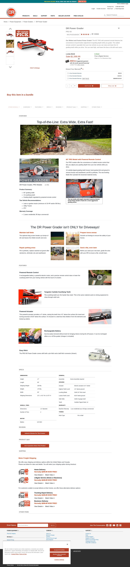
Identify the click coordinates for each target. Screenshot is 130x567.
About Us (48, 533)
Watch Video (49, 475)
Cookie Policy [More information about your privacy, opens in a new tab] (15, 554)
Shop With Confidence (91, 542)
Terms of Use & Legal (51, 538)
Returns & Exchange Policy (92, 539)
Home (5, 22)
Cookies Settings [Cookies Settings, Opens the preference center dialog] (59, 559)
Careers (48, 536)
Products (25, 16)
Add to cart (89, 86)
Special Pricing (10, 539)
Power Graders (28, 22)
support (44, 16)
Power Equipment (15, 22)
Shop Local (112, 86)
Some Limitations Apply (122, 3)
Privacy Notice (10, 565)
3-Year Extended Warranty (75, 78)
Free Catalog (78, 16)
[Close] (67, 544)
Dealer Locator (64, 16)
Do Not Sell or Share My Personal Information (28, 565)
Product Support (89, 536)
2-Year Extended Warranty (75, 76)
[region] (37, 552)
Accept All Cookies (59, 550)
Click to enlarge (35, 68)
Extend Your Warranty (74, 69)
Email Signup (11, 525)
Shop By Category (11, 533)
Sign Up (53, 525)
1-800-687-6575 (119, 6)
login (93, 8)
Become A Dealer (50, 535)
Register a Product (90, 538)
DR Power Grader (41, 22)
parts (53, 16)
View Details (38, 475)
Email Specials (119, 8)
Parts (87, 535)
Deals (35, 16)
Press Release (49, 539)
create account (101, 8)
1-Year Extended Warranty (75, 73)
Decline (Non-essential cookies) (59, 555)
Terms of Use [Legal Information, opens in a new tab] (23, 554)
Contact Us (110, 6)
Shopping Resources (90, 541)
